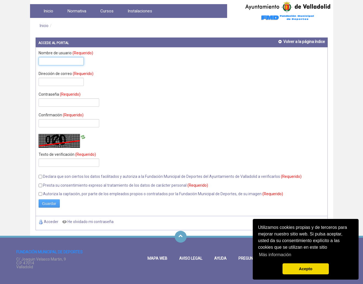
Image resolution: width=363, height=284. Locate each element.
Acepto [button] (306, 269)
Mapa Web (157, 258)
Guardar (49, 203)
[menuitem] (48, 11)
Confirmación (61, 115)
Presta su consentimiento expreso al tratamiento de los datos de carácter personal (115, 185)
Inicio (44, 25)
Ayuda (220, 258)
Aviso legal (190, 258)
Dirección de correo (66, 73)
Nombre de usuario (66, 53)
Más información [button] (275, 254)
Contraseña (59, 94)
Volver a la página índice (304, 41)
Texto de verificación (67, 154)
